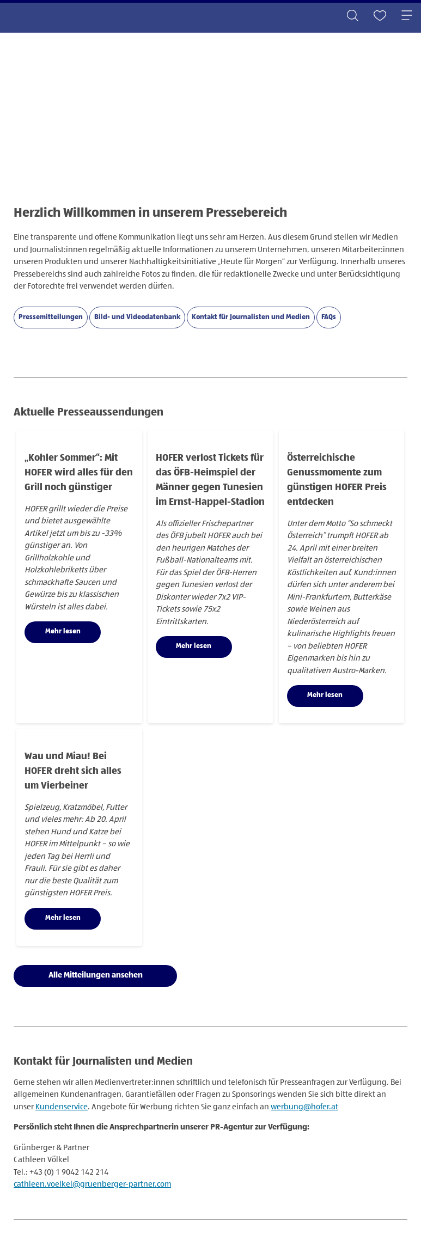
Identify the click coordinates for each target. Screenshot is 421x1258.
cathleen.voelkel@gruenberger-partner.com (92, 1184)
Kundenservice (61, 1107)
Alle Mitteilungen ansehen (95, 975)
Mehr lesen (63, 631)
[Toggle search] (352, 16)
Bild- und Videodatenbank (137, 317)
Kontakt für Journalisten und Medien (251, 317)
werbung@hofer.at (304, 1107)
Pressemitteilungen (51, 317)
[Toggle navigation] (406, 16)
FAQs (328, 317)
